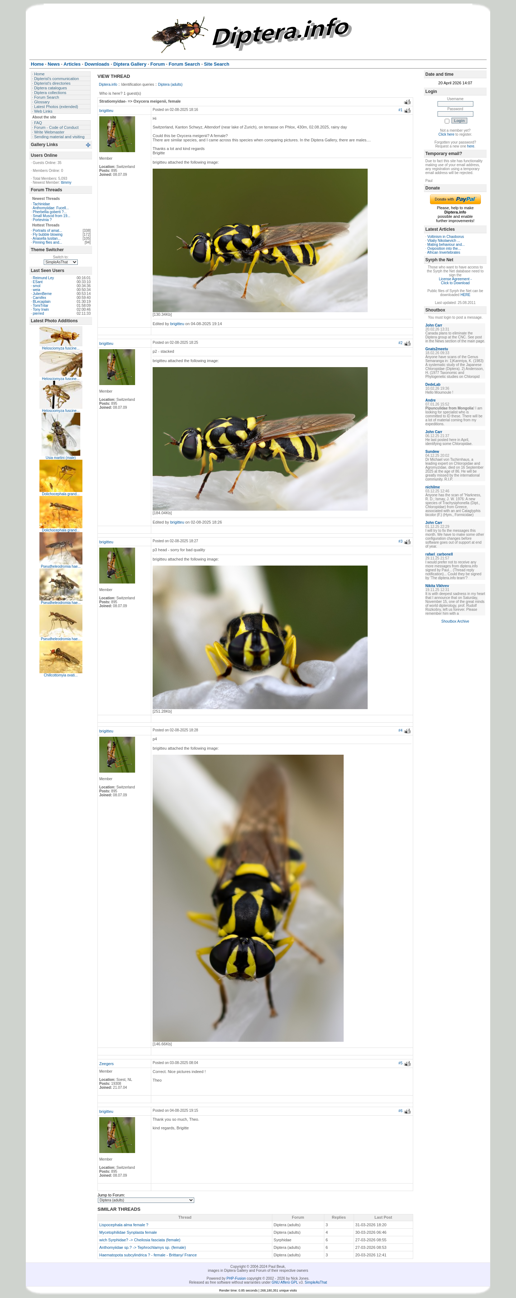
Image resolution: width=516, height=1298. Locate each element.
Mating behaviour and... (446, 245)
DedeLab (432, 384)
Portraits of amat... (47, 231)
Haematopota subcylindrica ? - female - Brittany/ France (148, 1255)
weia (36, 290)
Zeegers (106, 1064)
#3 (400, 541)
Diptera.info (108, 84)
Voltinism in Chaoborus (445, 237)
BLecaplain (42, 302)
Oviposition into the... (444, 248)
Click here (446, 134)
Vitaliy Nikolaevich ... (443, 241)
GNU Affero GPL (285, 1282)
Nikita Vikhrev (437, 586)
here (470, 146)
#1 (400, 110)
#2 (400, 343)
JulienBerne (42, 294)
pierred (38, 313)
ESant (38, 282)
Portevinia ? (42, 220)
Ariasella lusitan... (47, 238)
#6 (400, 1111)
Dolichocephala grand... (61, 494)
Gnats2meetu (436, 349)
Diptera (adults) (170, 84)
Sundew (432, 452)
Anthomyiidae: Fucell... (51, 208)
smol (36, 286)
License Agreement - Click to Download (455, 281)
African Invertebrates (443, 252)
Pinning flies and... (47, 242)
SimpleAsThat (316, 1282)
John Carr (433, 325)
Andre (430, 400)
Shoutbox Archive (455, 621)
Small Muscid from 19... (51, 216)
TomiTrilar (40, 306)
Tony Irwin (41, 309)
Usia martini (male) (61, 458)
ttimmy (66, 182)
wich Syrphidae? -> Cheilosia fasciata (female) (140, 1240)
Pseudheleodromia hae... (61, 566)
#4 (400, 730)
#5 (400, 1063)
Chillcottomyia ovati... (60, 675)
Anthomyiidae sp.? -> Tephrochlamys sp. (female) (142, 1247)
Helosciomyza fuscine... (61, 348)
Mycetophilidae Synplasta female (128, 1232)
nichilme (432, 487)
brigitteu (106, 110)
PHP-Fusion (236, 1278)
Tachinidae (41, 204)
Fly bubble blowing (48, 234)
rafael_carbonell (439, 554)
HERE (465, 295)
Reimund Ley (43, 278)
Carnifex (39, 298)
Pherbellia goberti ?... (50, 212)
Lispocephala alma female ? (123, 1225)
